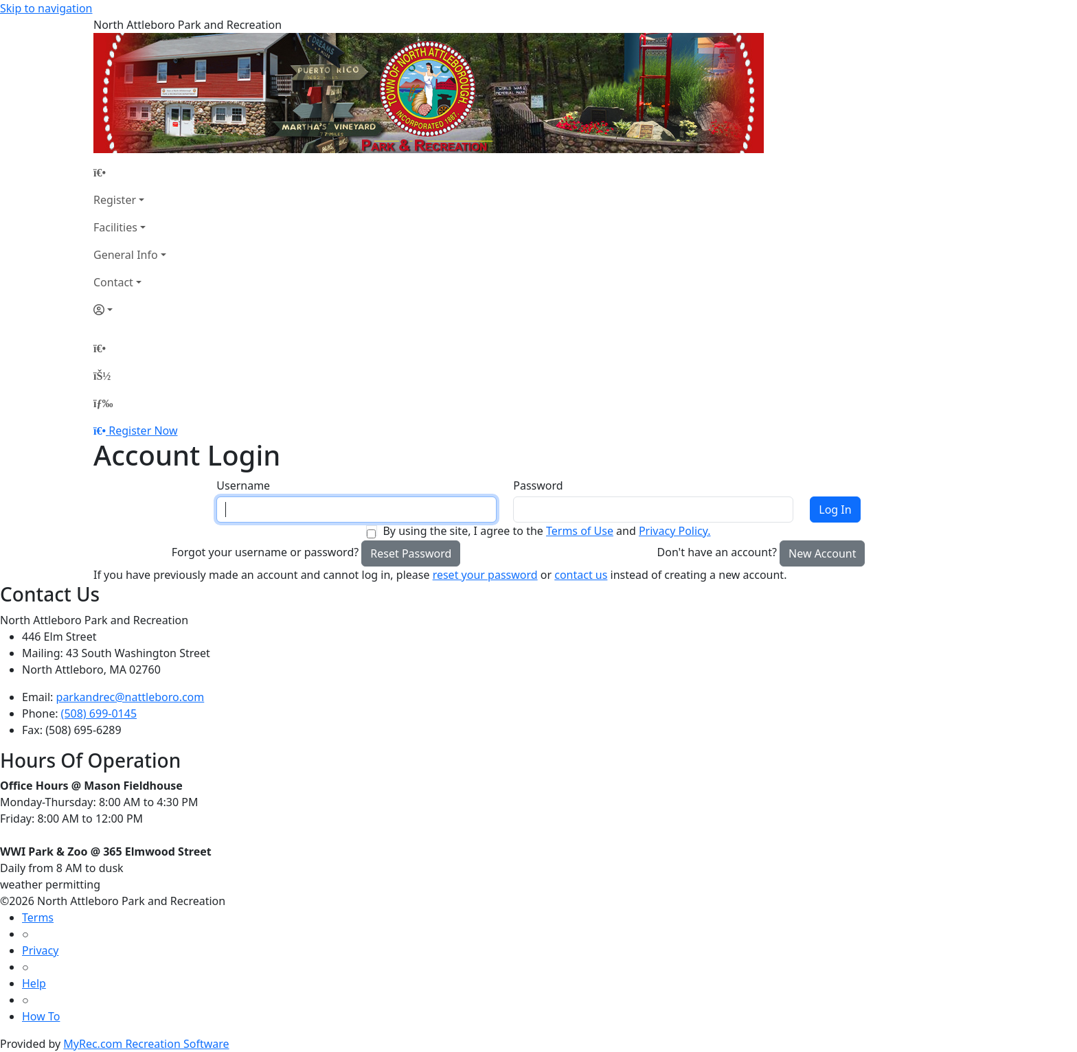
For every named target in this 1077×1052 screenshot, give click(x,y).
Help (34, 983)
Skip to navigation (46, 8)
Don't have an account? (717, 552)
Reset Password (410, 553)
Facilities (115, 227)
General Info (125, 254)
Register (114, 199)
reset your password (485, 574)
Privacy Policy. (675, 530)
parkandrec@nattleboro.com (130, 697)
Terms (38, 917)
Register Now (143, 430)
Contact (113, 282)
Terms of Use (579, 530)
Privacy (40, 950)
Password (538, 485)
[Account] (129, 309)
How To (41, 1016)
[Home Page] (129, 172)
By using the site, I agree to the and (546, 530)
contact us (580, 574)
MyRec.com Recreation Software (146, 1043)
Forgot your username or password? (265, 552)
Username (243, 485)
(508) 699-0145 (99, 713)
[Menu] (103, 403)
